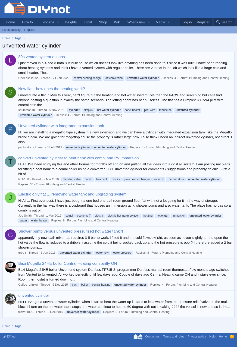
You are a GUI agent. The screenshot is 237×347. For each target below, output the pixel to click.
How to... (29, 22)
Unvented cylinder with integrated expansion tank (61, 126)
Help (212, 336)
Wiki (117, 22)
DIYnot (9, 336)
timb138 (23, 179)
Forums (48, 22)
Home (10, 22)
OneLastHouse (28, 78)
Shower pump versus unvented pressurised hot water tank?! (70, 231)
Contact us (152, 336)
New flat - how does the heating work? (51, 89)
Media (160, 22)
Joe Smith (25, 215)
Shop (103, 22)
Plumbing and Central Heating (209, 78)
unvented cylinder (33, 295)
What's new (136, 22)
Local (88, 22)
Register (29, 30)
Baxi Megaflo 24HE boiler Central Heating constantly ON (67, 263)
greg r (22, 252)
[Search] (224, 22)
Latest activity (11, 30)
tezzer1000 (25, 312)
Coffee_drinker (28, 284)
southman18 (26, 110)
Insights (71, 22)
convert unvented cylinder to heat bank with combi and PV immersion (78, 158)
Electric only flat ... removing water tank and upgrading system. (73, 194)
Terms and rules (173, 336)
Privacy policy (197, 336)
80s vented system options (41, 57)
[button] (58, 22)
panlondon (25, 147)
